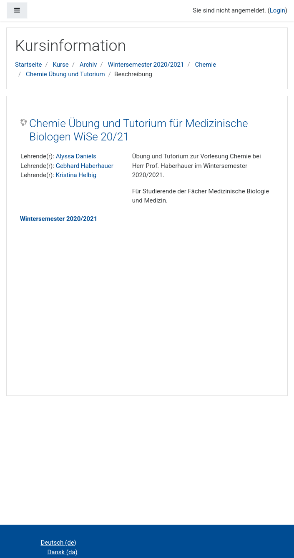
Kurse (60, 64)
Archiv (88, 64)
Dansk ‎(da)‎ (63, 552)
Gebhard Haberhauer (84, 166)
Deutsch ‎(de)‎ (58, 542)
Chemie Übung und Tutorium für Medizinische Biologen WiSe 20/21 (138, 130)
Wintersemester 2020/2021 (146, 64)
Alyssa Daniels (76, 156)
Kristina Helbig (76, 175)
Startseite (28, 64)
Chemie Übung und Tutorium (65, 74)
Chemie (205, 64)
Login (277, 10)
